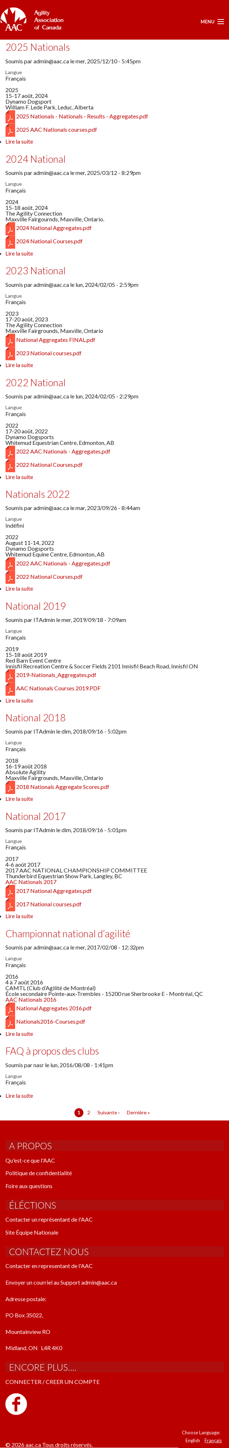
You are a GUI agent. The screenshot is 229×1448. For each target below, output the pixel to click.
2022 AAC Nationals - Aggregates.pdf (63, 451)
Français (213, 1440)
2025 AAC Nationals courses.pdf (56, 129)
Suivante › (108, 1112)
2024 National (35, 159)
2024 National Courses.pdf (49, 241)
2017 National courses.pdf (49, 904)
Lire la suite (19, 141)
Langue (13, 72)
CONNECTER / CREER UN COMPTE (52, 1381)
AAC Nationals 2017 (30, 881)
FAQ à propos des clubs (52, 1051)
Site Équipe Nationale (31, 1232)
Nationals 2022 (37, 494)
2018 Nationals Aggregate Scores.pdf (62, 786)
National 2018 (35, 717)
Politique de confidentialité (38, 1172)
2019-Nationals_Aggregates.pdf (56, 674)
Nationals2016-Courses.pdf (50, 1021)
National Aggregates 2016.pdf (54, 1008)
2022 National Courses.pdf (49, 464)
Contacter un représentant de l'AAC (49, 1219)
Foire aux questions (28, 1185)
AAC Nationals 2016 (30, 999)
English (193, 1440)
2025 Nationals (37, 47)
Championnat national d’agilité (67, 933)
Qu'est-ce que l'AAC (30, 1160)
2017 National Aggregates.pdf (54, 890)
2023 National (35, 270)
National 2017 (35, 816)
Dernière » (138, 1112)
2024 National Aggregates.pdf (54, 227)
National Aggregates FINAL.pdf (55, 339)
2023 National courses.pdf (49, 352)
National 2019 (35, 606)
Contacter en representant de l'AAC (49, 1265)
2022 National (35, 382)
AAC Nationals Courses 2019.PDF (58, 688)
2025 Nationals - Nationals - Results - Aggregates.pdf (82, 116)
